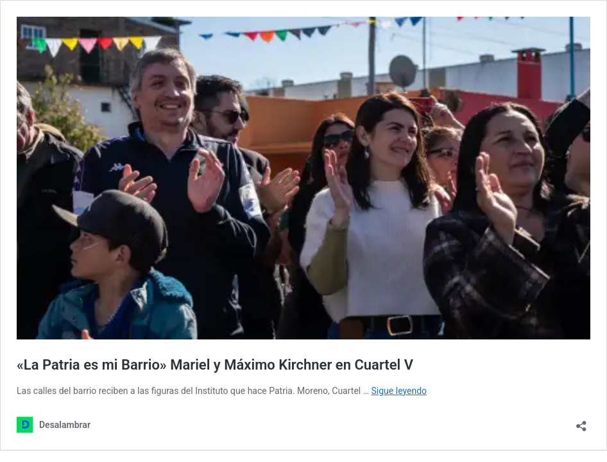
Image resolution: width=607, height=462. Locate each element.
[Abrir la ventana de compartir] (581, 422)
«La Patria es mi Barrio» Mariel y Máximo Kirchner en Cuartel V (215, 365)
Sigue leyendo (399, 391)
